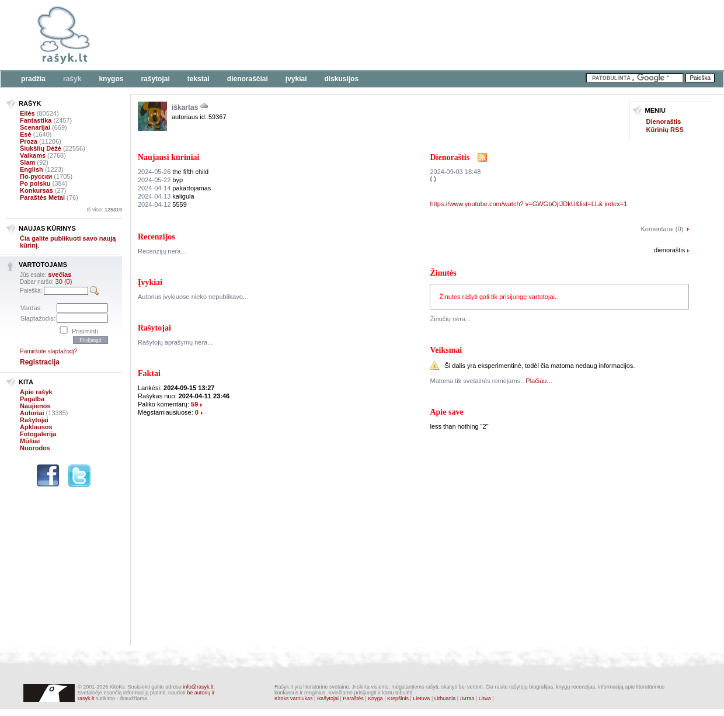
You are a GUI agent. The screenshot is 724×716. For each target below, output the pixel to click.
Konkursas (36, 190)
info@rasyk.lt (198, 687)
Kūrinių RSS (665, 129)
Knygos (111, 79)
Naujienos (35, 405)
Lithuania (445, 698)
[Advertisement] (359, 35)
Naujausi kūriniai (168, 157)
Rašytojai (155, 79)
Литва (467, 698)
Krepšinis (398, 698)
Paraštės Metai (42, 197)
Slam (27, 162)
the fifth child (173, 171)
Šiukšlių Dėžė (40, 148)
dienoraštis (669, 249)
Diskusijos (342, 79)
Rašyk (72, 79)
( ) (433, 178)
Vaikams (33, 155)
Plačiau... (538, 380)
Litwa (485, 698)
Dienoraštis (663, 121)
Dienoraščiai (247, 79)
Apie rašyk (36, 391)
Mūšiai (30, 440)
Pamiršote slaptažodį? (48, 351)
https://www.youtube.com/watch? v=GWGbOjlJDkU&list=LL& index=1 (528, 203)
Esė (26, 134)
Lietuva (421, 698)
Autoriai (32, 412)
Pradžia (33, 79)
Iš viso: (104, 210)
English (31, 169)
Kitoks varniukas (293, 698)
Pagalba (32, 398)
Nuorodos (35, 447)
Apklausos (36, 426)
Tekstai (198, 79)
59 (194, 404)
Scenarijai (35, 127)
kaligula (166, 196)
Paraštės (353, 698)
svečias (59, 274)
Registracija (40, 362)
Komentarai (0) (662, 228)
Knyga (375, 698)
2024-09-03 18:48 (455, 171)
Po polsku (35, 183)
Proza (28, 141)
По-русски (36, 176)
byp (160, 179)
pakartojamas (174, 188)
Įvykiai (296, 79)
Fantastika (35, 120)
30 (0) (63, 281)
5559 (162, 204)
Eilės (27, 113)
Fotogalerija (38, 433)
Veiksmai (446, 350)
